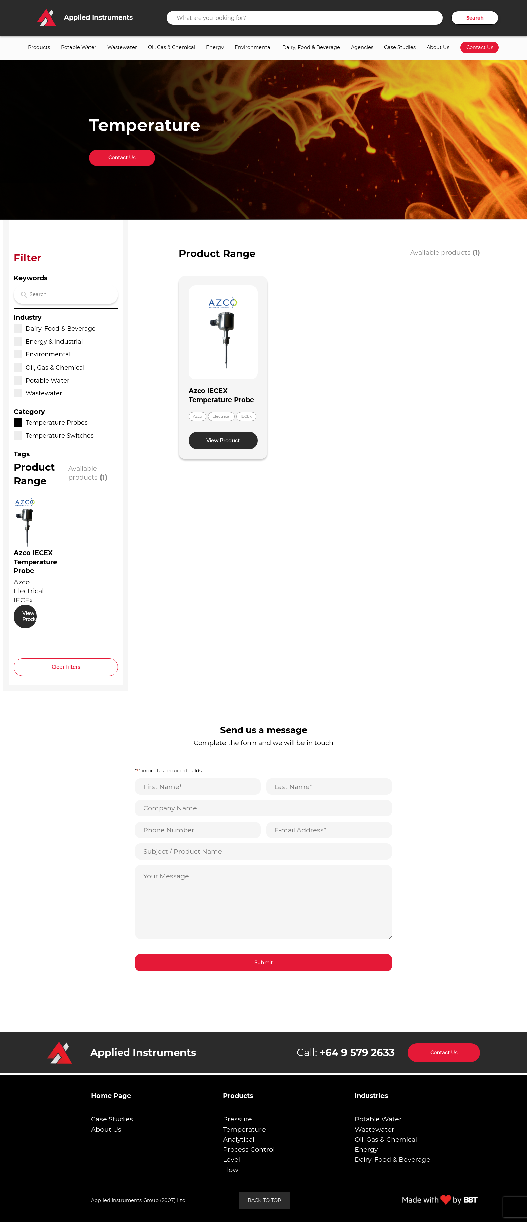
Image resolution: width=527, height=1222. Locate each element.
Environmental (253, 47)
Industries (371, 1096)
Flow (230, 1170)
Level (231, 1159)
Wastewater (122, 47)
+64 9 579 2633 (357, 1052)
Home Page (111, 1096)
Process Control (249, 1149)
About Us (438, 47)
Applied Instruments (143, 1052)
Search (475, 18)
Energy (215, 47)
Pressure (237, 1119)
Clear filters (66, 667)
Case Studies (400, 47)
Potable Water (78, 47)
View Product (29, 616)
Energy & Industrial (48, 341)
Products (39, 47)
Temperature (244, 1129)
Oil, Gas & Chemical (171, 47)
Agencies (362, 47)
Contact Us (479, 47)
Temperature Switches (54, 435)
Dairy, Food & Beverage (311, 47)
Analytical (238, 1139)
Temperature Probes (51, 422)
